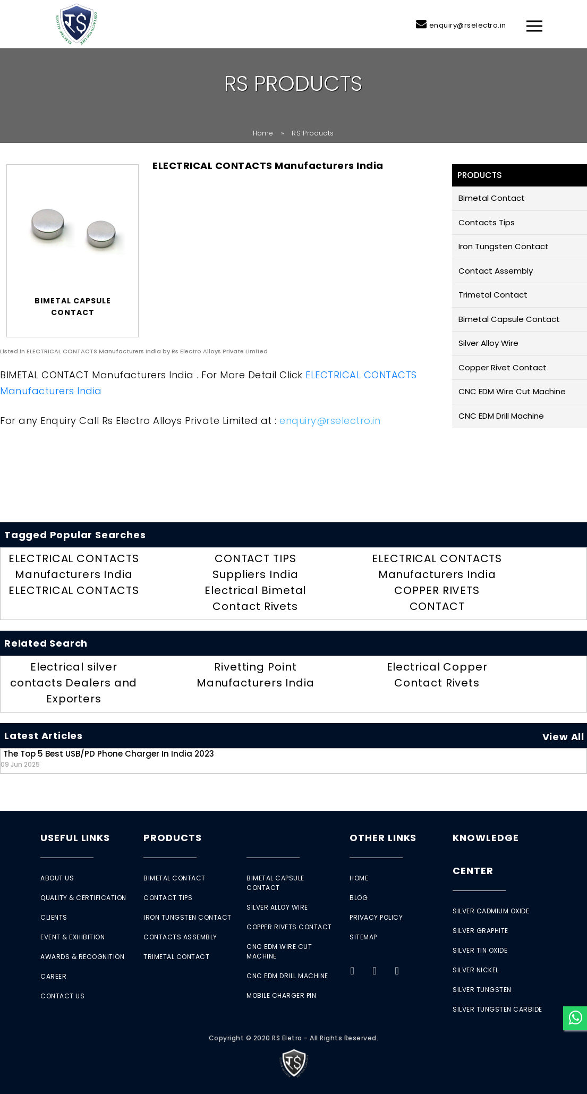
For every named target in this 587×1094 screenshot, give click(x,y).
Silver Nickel (476, 969)
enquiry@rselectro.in (467, 25)
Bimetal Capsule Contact (509, 319)
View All (563, 736)
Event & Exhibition (72, 937)
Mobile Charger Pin (281, 995)
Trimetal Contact (493, 294)
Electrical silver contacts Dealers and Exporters (73, 682)
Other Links (383, 837)
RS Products (313, 133)
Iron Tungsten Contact (503, 246)
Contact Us (62, 995)
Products (172, 837)
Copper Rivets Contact (289, 926)
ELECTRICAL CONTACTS (73, 590)
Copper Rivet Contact (502, 367)
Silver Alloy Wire (488, 343)
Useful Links (75, 837)
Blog (359, 897)
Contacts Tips (486, 222)
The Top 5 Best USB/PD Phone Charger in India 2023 (107, 758)
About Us (57, 878)
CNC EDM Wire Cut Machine (512, 391)
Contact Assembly (495, 270)
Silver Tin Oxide (480, 950)
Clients (53, 917)
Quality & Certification (83, 897)
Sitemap (363, 937)
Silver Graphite (480, 930)
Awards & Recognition (82, 956)
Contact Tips (167, 897)
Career (53, 976)
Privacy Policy (376, 917)
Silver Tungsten (482, 989)
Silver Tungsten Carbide (497, 1009)
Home (263, 133)
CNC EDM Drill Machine (501, 415)
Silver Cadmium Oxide (491, 910)
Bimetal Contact (491, 197)
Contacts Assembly (180, 937)
